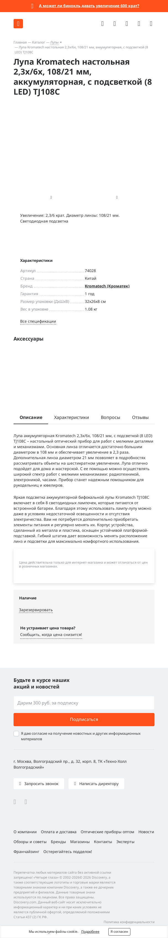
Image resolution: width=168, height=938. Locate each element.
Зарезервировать (36, 609)
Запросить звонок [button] (40, 783)
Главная (20, 42)
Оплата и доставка (59, 831)
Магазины (80, 841)
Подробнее (90, 931)
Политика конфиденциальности (129, 922)
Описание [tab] (31, 417)
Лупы (54, 42)
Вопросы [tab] (110, 417)
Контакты (103, 841)
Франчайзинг (26, 851)
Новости (146, 831)
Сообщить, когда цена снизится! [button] (51, 634)
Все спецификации (38, 321)
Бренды (58, 841)
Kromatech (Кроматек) (107, 286)
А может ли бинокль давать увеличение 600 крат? (89, 5)
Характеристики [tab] (71, 417)
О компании (25, 831)
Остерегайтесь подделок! (67, 851)
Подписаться (84, 719)
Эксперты (125, 841)
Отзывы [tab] (140, 417)
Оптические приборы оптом (107, 831)
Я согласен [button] (119, 931)
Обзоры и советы (30, 841)
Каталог (38, 42)
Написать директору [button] (98, 783)
